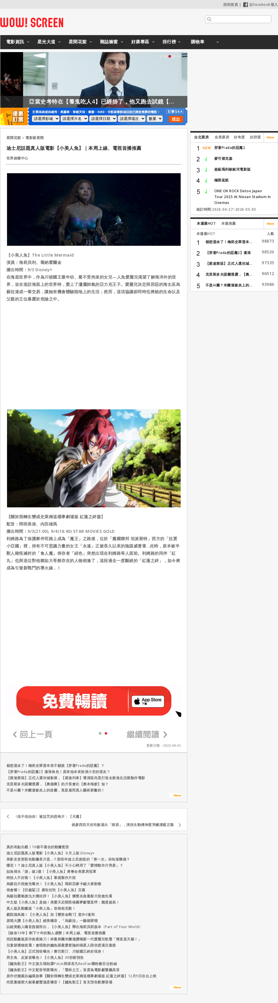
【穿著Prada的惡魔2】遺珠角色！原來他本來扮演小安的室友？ (58, 771)
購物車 (198, 41)
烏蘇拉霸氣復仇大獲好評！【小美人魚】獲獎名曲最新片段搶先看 (59, 896)
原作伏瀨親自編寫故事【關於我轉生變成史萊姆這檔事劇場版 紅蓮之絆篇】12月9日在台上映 (81, 975)
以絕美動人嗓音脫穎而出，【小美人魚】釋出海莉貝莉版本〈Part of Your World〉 (74, 926)
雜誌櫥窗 (109, 41)
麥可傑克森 (223, 158)
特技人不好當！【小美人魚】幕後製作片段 (41, 877)
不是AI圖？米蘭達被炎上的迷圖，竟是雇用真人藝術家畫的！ (55, 790)
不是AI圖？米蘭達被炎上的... (229, 285)
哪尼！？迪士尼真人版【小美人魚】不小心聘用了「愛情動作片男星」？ (64, 865)
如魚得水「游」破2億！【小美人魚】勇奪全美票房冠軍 (51, 871)
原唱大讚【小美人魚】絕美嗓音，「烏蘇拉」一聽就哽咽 (52, 920)
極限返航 (221, 180)
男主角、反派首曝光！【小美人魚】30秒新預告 (45, 957)
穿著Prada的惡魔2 (229, 147)
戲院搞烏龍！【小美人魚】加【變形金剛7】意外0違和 (50, 914)
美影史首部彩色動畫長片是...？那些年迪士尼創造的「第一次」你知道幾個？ (68, 859)
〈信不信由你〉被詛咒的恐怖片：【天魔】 (48, 816)
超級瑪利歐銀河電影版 (232, 169)
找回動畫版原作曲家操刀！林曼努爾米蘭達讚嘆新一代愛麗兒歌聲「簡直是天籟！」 (74, 939)
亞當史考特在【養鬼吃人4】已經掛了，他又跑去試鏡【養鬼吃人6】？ (134, 101)
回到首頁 (230, 4)
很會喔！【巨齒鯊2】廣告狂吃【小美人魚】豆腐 (45, 889)
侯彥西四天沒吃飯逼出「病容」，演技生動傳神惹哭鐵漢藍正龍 (123, 824)
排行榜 (169, 41)
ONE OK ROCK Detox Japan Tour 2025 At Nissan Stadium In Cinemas (242, 196)
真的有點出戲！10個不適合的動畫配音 (37, 846)
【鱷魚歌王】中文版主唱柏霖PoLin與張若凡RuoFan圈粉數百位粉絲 (61, 963)
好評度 (255, 137)
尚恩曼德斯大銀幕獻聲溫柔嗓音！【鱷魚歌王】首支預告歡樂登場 (59, 982)
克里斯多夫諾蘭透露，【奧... (229, 274)
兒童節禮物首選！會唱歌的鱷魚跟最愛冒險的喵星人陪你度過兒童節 (61, 945)
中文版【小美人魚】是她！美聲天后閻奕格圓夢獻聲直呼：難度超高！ (63, 902)
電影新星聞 (34, 137)
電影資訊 (15, 41)
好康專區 (140, 41)
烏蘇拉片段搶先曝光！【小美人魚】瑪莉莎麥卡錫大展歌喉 (53, 883)
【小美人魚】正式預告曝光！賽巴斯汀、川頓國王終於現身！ (55, 951)
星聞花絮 (78, 41)
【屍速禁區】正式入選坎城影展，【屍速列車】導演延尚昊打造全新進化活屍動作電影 (75, 777)
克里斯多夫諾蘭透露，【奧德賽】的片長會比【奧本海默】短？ (57, 784)
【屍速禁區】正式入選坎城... (229, 263)
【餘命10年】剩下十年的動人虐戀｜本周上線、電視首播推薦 (56, 932)
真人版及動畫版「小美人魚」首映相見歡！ (41, 908)
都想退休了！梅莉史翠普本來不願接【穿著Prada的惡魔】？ (55, 765)
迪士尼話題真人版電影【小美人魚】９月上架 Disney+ (50, 853)
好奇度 (239, 137)
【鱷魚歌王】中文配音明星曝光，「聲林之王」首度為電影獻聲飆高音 (63, 969)
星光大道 (46, 41)
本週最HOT (206, 223)
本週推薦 (228, 223)
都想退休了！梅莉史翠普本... (229, 241)
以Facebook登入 (260, 4)
